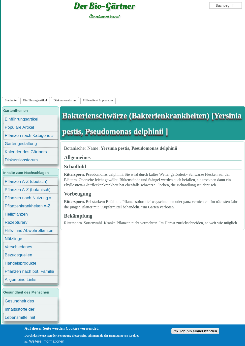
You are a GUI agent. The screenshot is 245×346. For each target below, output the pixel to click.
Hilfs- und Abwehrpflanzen (29, 230)
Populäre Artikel (19, 127)
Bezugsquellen (18, 255)
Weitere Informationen (46, 341)
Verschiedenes (18, 247)
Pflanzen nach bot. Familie (29, 271)
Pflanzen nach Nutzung (26, 198)
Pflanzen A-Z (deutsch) (26, 181)
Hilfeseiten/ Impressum (98, 100)
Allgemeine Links (20, 279)
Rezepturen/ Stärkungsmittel (19, 223)
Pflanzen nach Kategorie (27, 135)
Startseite (11, 100)
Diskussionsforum (65, 100)
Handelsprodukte (20, 263)
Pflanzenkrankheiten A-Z (27, 206)
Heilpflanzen (16, 214)
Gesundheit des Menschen (19, 302)
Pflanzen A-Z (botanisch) (28, 189)
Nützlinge (13, 238)
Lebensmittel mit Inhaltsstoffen (20, 318)
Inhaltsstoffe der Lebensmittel (19, 310)
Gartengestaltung (21, 143)
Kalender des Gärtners (26, 151)
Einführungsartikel (35, 100)
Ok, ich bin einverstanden (195, 331)
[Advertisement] (123, 58)
